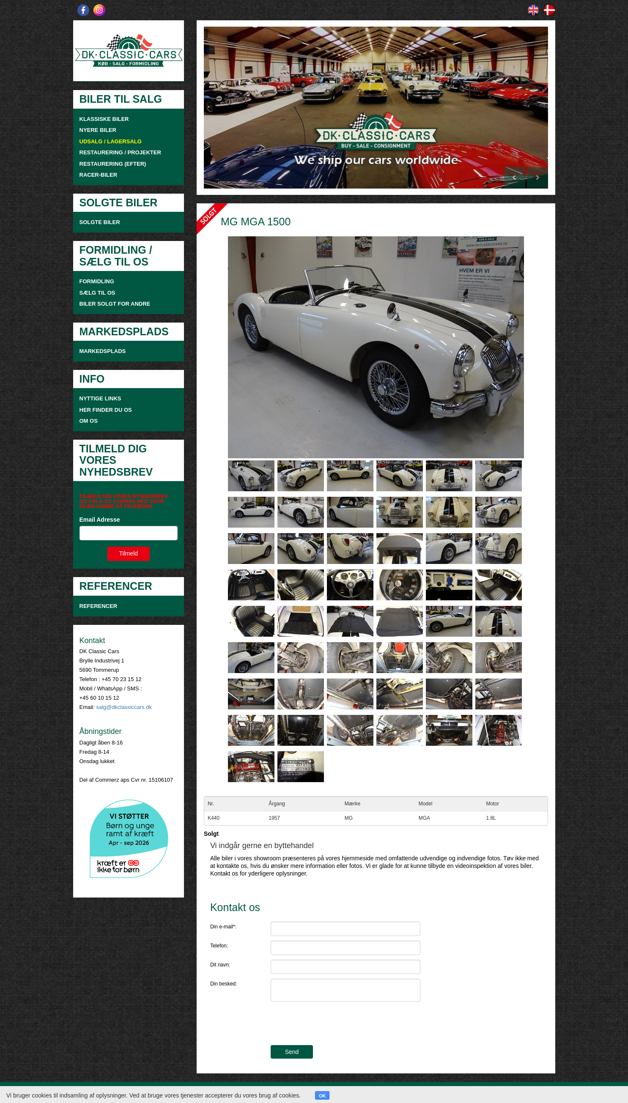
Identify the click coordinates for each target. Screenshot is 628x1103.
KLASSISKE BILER (104, 119)
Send (292, 1051)
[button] (229, 108)
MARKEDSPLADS (103, 351)
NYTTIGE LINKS (100, 398)
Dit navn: (220, 965)
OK (322, 1095)
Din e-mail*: (223, 927)
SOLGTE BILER (100, 222)
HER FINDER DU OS (106, 410)
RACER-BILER (99, 175)
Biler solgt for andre (115, 304)
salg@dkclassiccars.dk (124, 707)
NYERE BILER (98, 130)
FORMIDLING (97, 281)
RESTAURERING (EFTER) (113, 164)
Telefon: (219, 946)
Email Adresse (100, 519)
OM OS (89, 421)
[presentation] (335, 1024)
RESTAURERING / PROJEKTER (120, 152)
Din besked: (223, 984)
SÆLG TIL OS (97, 293)
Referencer (99, 606)
